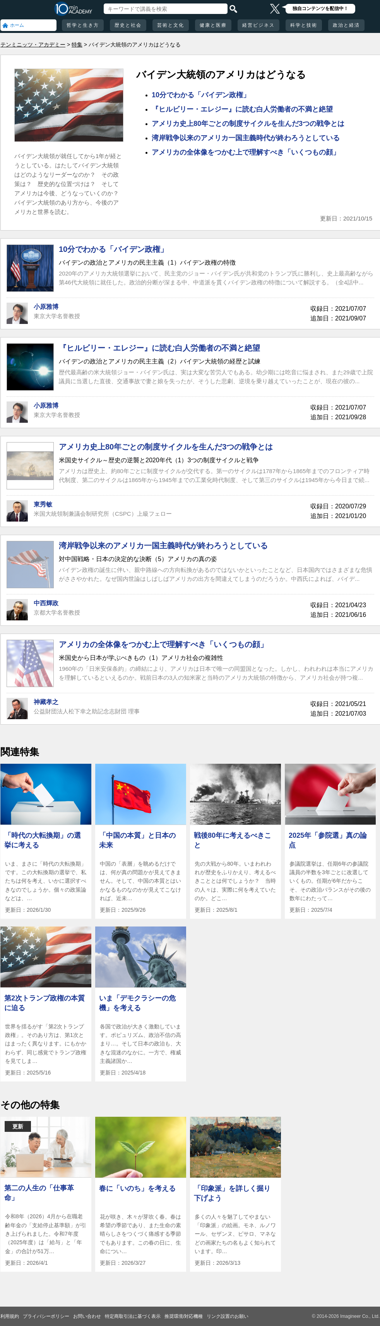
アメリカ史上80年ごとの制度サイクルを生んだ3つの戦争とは (248, 123)
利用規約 (9, 1316)
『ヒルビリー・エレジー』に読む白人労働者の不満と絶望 (242, 109)
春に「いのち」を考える (137, 1188)
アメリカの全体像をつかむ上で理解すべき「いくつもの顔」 (246, 152)
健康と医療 (213, 25)
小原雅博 (46, 306)
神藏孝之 (46, 702)
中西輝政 (46, 603)
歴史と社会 (128, 25)
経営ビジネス (258, 25)
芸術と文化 (170, 25)
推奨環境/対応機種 (183, 1316)
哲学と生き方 (83, 25)
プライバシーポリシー (46, 1316)
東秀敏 (43, 504)
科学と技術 (303, 25)
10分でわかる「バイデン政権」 (201, 95)
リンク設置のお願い (227, 1316)
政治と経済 (346, 25)
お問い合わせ (87, 1316)
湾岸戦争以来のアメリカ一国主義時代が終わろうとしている (246, 138)
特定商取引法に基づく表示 (133, 1316)
